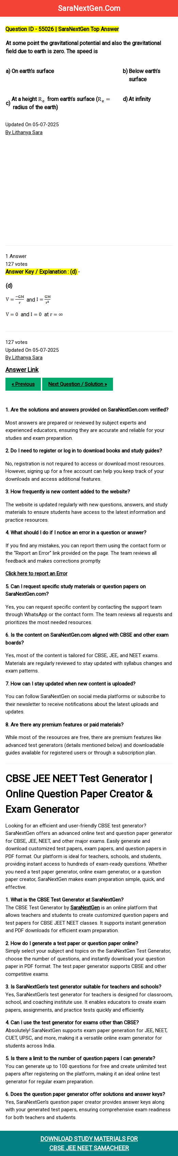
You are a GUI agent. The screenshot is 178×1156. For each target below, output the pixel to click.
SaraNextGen (85, 908)
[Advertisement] (89, 191)
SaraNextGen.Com (89, 8)
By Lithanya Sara (24, 132)
